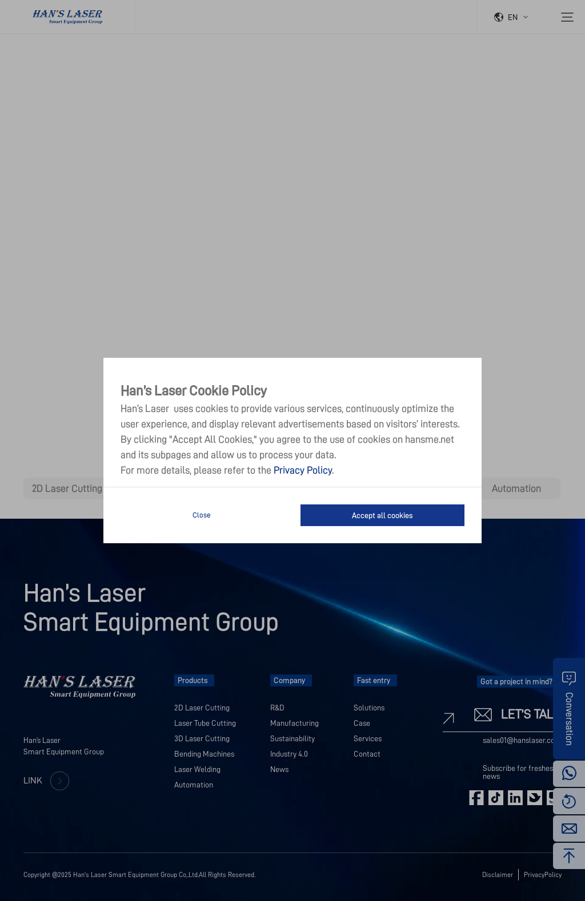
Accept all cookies (382, 515)
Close (202, 515)
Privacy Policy (303, 470)
